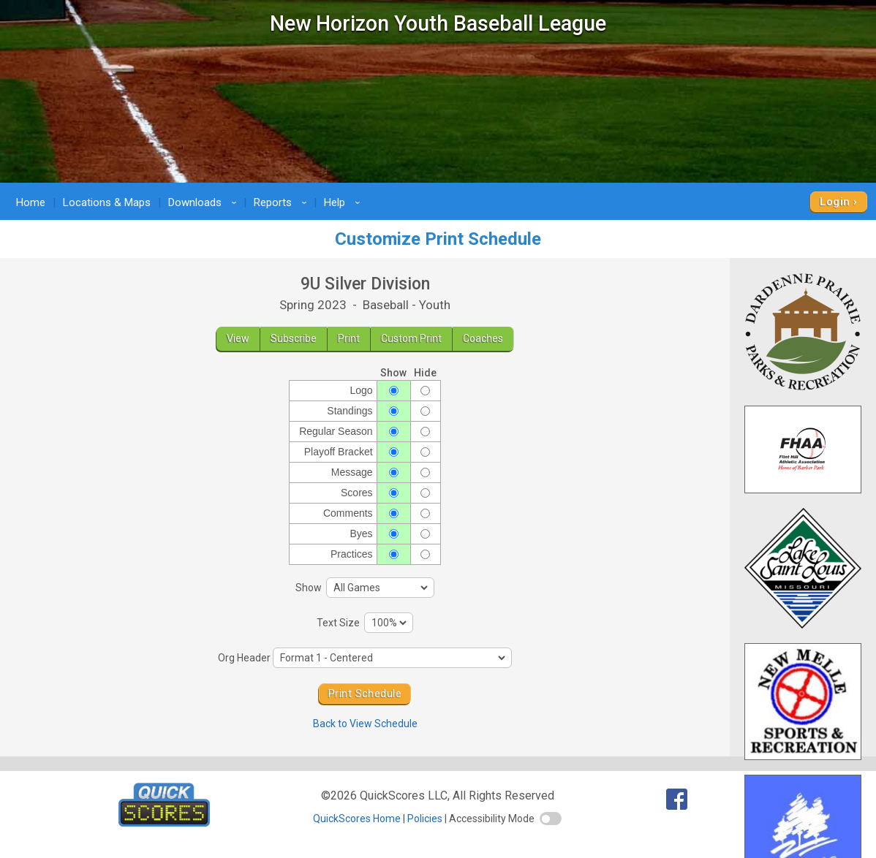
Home (30, 202)
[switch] (551, 818)
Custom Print (411, 338)
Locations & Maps (107, 202)
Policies (424, 818)
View (238, 338)
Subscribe (294, 338)
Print (349, 338)
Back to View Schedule (365, 723)
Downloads (204, 202)
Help (344, 202)
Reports (282, 202)
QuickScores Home (357, 818)
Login (835, 201)
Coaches (483, 338)
